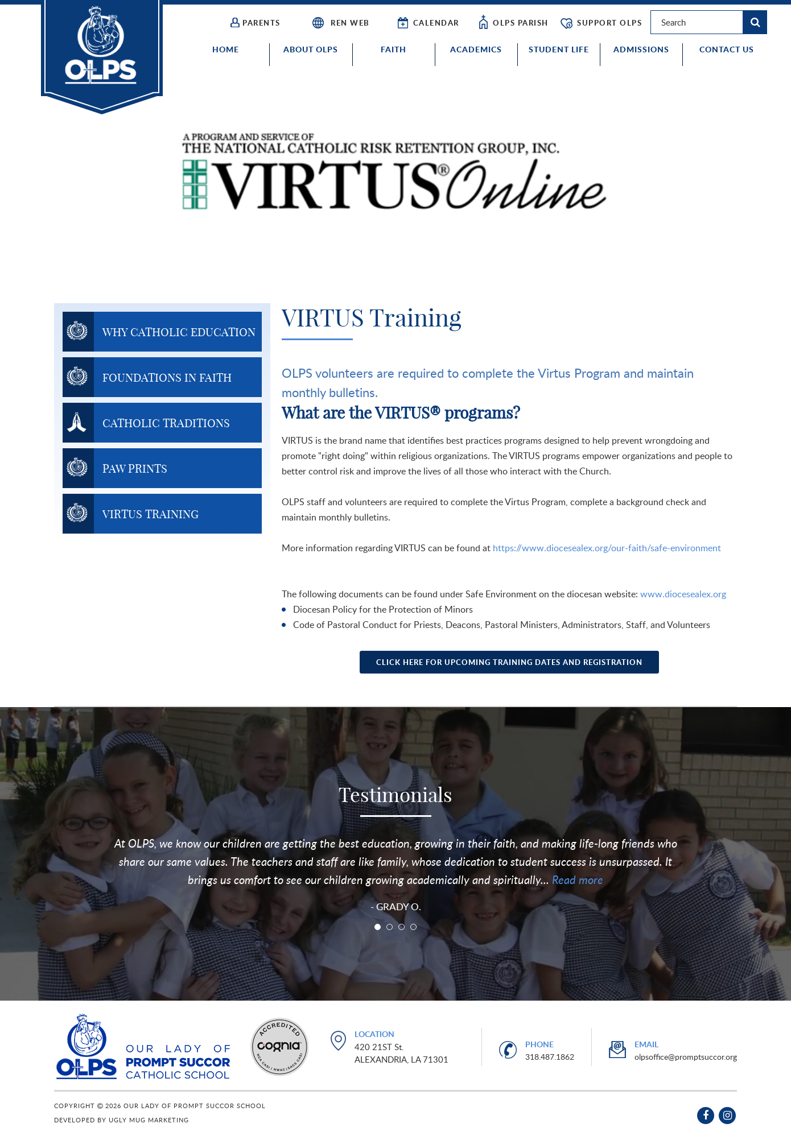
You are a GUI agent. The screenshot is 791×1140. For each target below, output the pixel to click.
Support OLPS (600, 23)
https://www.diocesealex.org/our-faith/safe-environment (607, 548)
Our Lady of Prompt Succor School (102, 57)
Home (225, 49)
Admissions (641, 49)
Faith (393, 49)
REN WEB (340, 23)
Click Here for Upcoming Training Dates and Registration (509, 662)
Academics (476, 49)
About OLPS (310, 49)
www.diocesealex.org (683, 594)
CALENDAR (427, 23)
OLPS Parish (513, 23)
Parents (255, 23)
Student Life (559, 49)
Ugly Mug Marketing (149, 1120)
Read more (576, 879)
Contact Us (726, 49)
